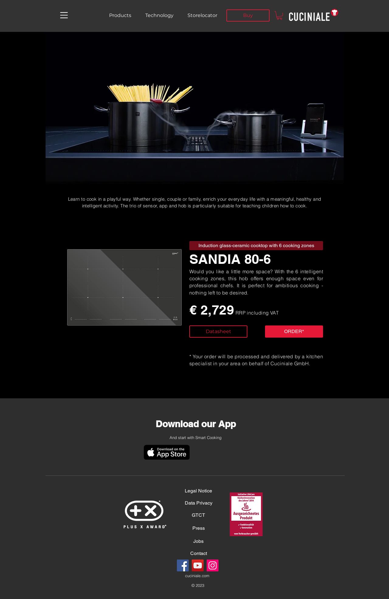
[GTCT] (198, 515)
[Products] (120, 15)
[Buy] (248, 15)
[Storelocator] (202, 15)
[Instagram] (213, 565)
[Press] (198, 528)
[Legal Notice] (198, 491)
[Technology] (159, 15)
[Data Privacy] (198, 503)
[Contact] (198, 553)
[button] (64, 15)
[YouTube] (198, 565)
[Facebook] (183, 565)
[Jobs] (198, 541)
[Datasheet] (218, 331)
